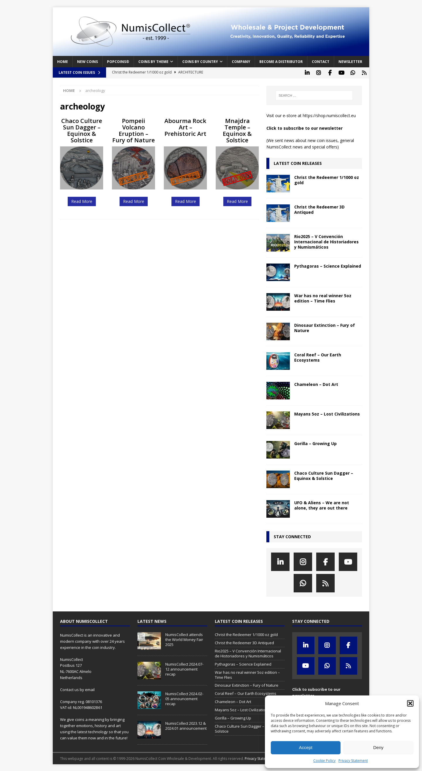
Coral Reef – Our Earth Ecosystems (317, 356)
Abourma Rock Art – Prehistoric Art (185, 126)
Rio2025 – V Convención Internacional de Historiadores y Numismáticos (326, 241)
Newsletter (350, 61)
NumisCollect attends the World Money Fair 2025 (184, 639)
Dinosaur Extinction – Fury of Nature (324, 327)
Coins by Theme (153, 61)
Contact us (69, 688)
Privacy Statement (353, 760)
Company (241, 61)
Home (62, 61)
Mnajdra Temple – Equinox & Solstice (237, 129)
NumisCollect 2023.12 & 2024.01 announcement (186, 725)
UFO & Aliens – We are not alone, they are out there (321, 504)
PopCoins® (118, 61)
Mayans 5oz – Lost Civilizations (327, 413)
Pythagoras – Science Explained (327, 265)
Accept (305, 747)
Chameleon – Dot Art (316, 383)
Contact (320, 61)
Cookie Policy (324, 760)
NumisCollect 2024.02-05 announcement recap (184, 698)
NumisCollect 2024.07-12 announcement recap (184, 668)
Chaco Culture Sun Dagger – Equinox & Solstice (81, 129)
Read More (81, 200)
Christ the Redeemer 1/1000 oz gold (326, 179)
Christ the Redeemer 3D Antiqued (319, 208)
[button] (410, 703)
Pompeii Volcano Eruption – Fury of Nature (133, 129)
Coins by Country (200, 61)
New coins (87, 61)
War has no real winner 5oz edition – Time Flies (322, 297)
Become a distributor (281, 61)
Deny (378, 747)
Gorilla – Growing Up (315, 442)
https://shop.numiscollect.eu (329, 115)
